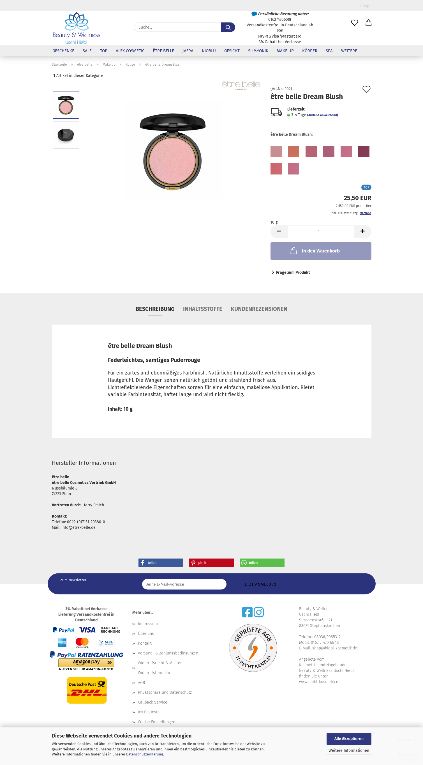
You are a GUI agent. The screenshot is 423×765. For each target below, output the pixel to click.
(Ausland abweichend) (322, 115)
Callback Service (152, 702)
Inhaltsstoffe (202, 308)
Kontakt (145, 643)
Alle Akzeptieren (349, 738)
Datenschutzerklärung (144, 754)
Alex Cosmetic (130, 50)
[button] (369, 23)
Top (103, 50)
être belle (163, 50)
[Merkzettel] (355, 23)
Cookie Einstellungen (156, 722)
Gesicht (232, 50)
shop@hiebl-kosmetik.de (334, 648)
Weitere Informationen (349, 750)
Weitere (349, 50)
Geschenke (63, 50)
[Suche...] (228, 27)
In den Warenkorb (314, 250)
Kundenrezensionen (259, 308)
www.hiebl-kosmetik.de (320, 681)
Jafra (187, 50)
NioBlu (209, 50)
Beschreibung (155, 308)
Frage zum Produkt (293, 272)
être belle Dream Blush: (292, 134)
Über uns (146, 633)
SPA (329, 50)
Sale (87, 50)
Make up (285, 50)
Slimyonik (258, 50)
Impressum (148, 623)
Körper (309, 50)
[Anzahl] (321, 231)
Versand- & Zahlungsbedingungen (168, 653)
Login (365, 6)
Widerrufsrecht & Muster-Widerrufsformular (160, 668)
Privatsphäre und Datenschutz (165, 692)
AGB (141, 682)
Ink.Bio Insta (149, 712)
